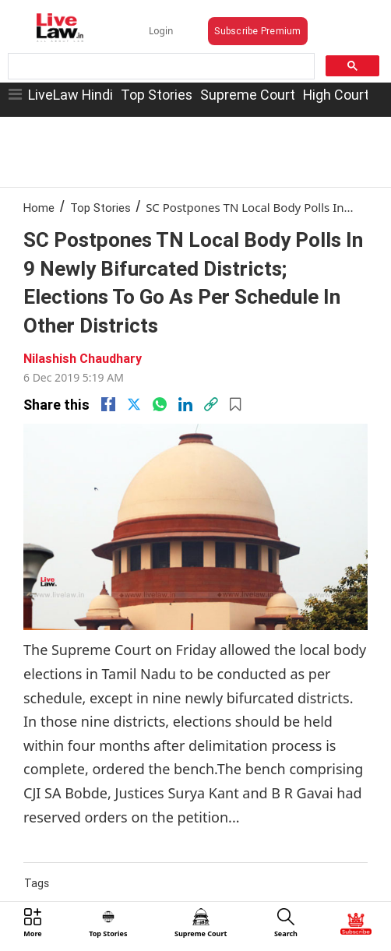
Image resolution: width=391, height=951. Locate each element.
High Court (336, 95)
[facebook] (108, 404)
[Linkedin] (185, 404)
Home (39, 207)
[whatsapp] (160, 404)
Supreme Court (247, 95)
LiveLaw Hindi (70, 95)
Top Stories (156, 95)
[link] (211, 404)
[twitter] (134, 404)
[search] (160, 67)
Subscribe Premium (257, 31)
